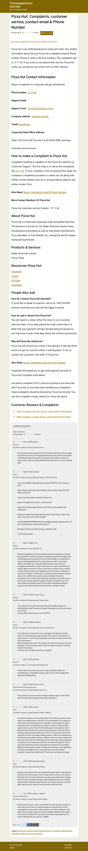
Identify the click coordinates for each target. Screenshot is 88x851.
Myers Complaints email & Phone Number (44, 192)
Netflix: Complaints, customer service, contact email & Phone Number (44, 411)
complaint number (37, 831)
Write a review (46, 33)
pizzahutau (24, 124)
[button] (76, 6)
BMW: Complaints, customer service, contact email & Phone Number (43, 417)
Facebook (16, 271)
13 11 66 (32, 92)
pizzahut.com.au (40, 116)
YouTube (15, 280)
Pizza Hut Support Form (40, 108)
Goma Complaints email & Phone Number (44, 362)
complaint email (24, 831)
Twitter (15, 276)
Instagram (16, 285)
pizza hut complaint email (55, 831)
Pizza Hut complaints (34, 834)
